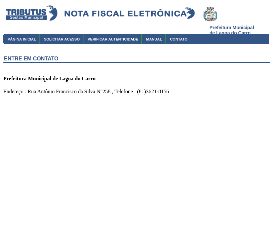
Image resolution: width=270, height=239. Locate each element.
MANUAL (154, 39)
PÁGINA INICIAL (22, 39)
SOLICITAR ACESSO (62, 39)
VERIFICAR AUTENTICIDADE (113, 39)
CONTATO (179, 39)
